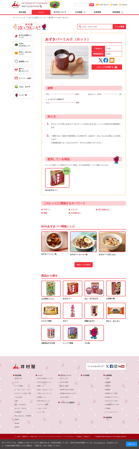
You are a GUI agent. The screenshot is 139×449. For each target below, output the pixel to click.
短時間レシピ (42, 397)
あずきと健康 (64, 386)
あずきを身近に (65, 397)
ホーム (15, 17)
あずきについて (65, 375)
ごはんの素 (18, 397)
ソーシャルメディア (111, 412)
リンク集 (17, 436)
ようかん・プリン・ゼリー (23, 389)
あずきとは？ (64, 378)
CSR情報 (86, 375)
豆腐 (16, 401)
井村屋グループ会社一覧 (29, 436)
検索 (91, 5)
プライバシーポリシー (56, 436)
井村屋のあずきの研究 (67, 389)
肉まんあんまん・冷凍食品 (23, 416)
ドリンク (74, 209)
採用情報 (108, 417)
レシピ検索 (119, 27)
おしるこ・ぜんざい (21, 408)
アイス (17, 382)
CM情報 (107, 408)
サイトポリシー (99, 443)
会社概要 (108, 382)
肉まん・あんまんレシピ (45, 389)
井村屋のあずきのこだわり (68, 393)
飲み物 (17, 423)
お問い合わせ (104, 5)
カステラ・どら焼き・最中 (23, 393)
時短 (45, 213)
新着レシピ (41, 386)
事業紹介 (108, 386)
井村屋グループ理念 (111, 393)
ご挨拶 (107, 378)
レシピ (23, 17)
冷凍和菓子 (18, 412)
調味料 (17, 419)
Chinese (124, 5)
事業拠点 (108, 389)
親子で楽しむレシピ (44, 401)
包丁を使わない (104, 209)
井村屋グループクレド (112, 397)
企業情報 (108, 375)
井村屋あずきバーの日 (112, 404)
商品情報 (18, 375)
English (115, 5)
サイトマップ (43, 436)
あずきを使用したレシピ (37, 17)
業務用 (17, 427)
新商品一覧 (18, 378)
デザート (47, 209)
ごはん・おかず (42, 408)
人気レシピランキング (44, 393)
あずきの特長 (64, 382)
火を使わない (76, 213)
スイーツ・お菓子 (43, 404)
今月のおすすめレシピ (44, 382)
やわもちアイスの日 (111, 401)
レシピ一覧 (41, 412)
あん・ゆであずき (20, 404)
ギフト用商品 (19, 386)
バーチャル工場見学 (67, 402)
